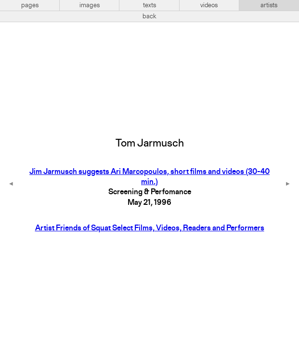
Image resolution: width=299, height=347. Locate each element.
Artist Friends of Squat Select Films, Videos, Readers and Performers (149, 228)
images (89, 5)
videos (209, 5)
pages (30, 5)
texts (149, 5)
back (149, 16)
